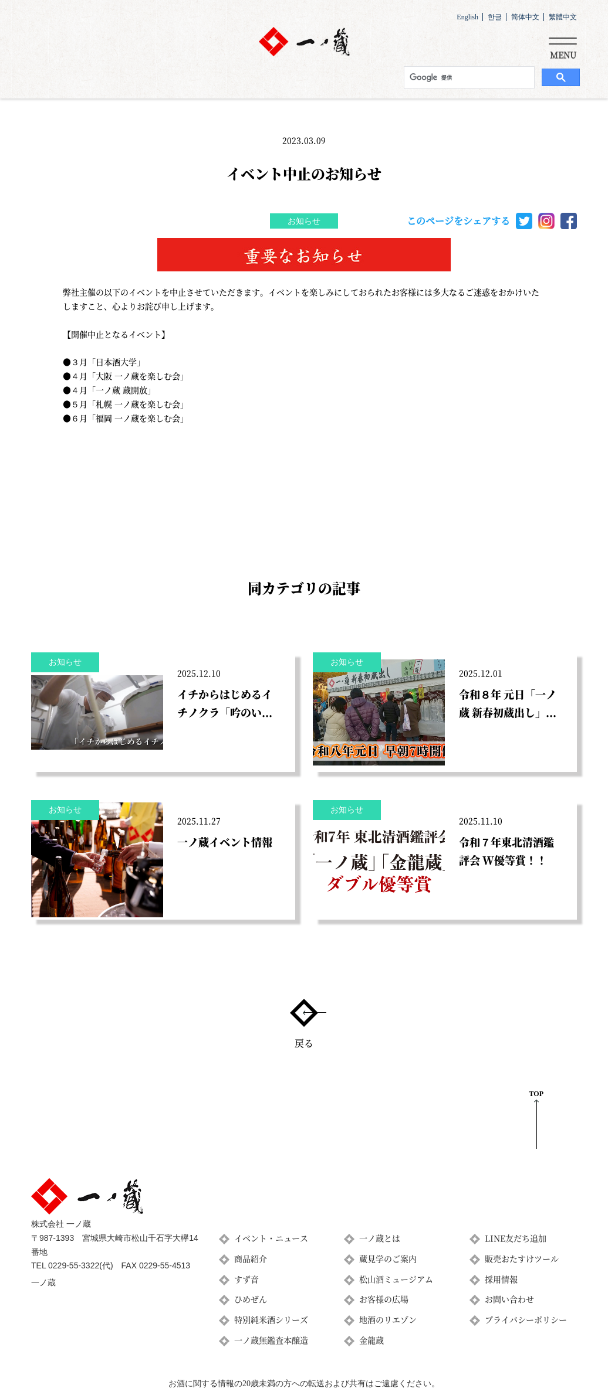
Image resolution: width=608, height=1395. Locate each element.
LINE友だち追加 (515, 1238)
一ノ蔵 (43, 1282)
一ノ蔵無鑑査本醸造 (271, 1340)
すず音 (246, 1279)
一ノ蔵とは (379, 1238)
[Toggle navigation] (563, 46)
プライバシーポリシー (526, 1319)
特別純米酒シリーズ (271, 1319)
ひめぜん (250, 1299)
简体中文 (525, 17)
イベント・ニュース (271, 1238)
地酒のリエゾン (388, 1319)
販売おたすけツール (522, 1258)
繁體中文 (563, 17)
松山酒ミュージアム (396, 1279)
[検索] (468, 78)
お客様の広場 (383, 1299)
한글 (495, 17)
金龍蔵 (371, 1340)
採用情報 (501, 1279)
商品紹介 (250, 1258)
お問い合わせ (509, 1299)
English (467, 17)
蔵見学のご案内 (388, 1258)
